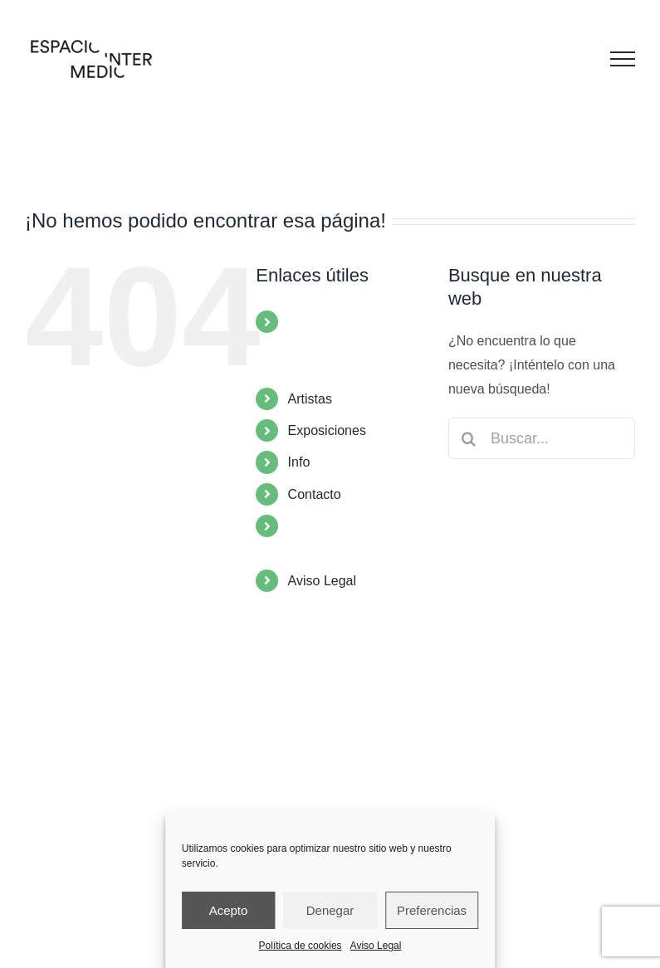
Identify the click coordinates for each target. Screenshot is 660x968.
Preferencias (432, 910)
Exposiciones (327, 430)
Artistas (310, 399)
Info (299, 462)
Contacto (314, 494)
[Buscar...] (541, 438)
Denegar (330, 910)
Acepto (228, 910)
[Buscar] (469, 438)
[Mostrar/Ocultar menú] (622, 58)
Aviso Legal (376, 945)
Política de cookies (300, 945)
